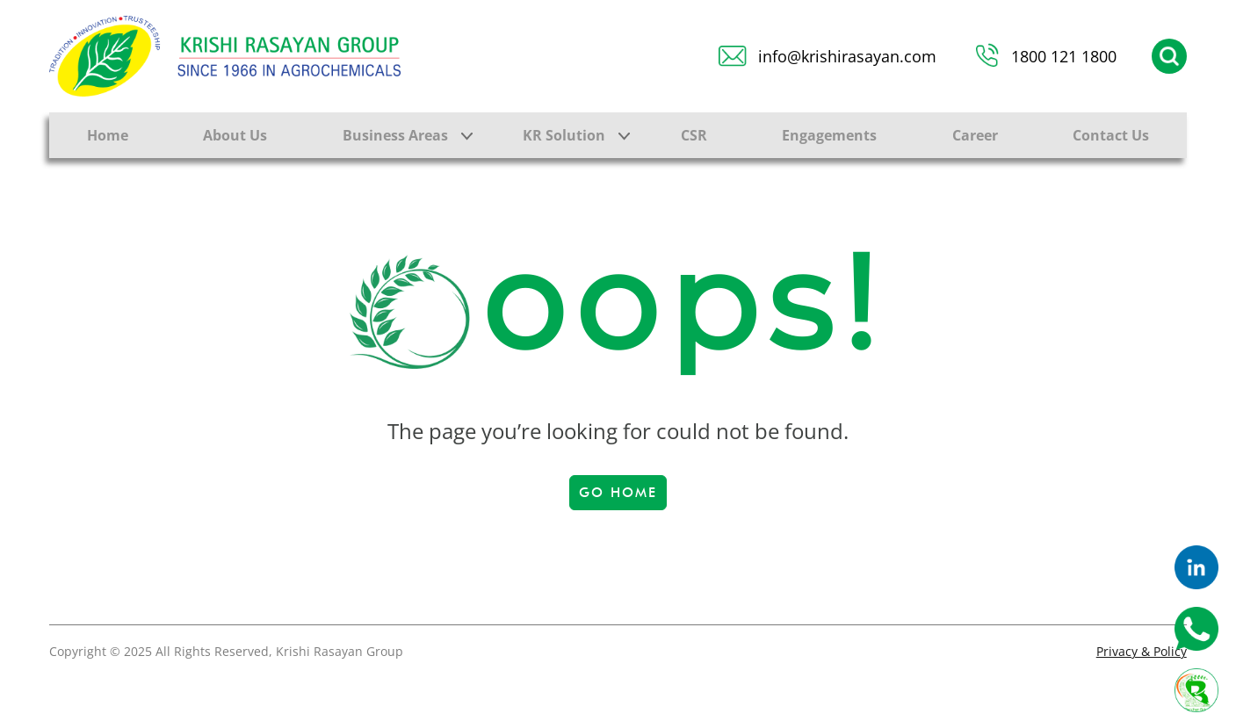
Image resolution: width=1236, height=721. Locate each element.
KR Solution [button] (564, 135)
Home (107, 135)
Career (975, 135)
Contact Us (1111, 135)
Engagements (829, 135)
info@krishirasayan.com (847, 56)
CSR (694, 135)
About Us (235, 135)
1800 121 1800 (1064, 56)
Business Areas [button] (395, 135)
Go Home (618, 493)
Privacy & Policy (1141, 651)
